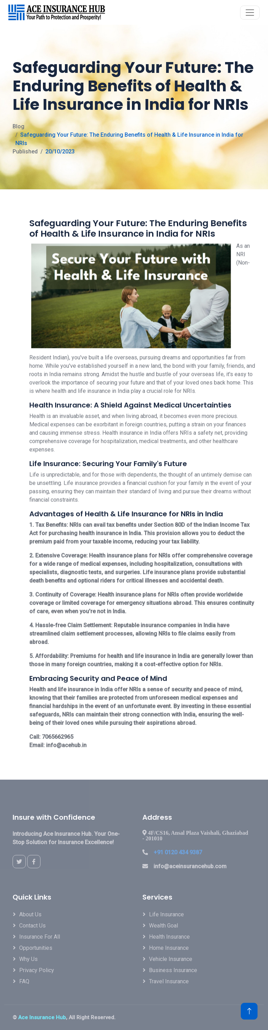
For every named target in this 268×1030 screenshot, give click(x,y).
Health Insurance (169, 936)
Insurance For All (39, 936)
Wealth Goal (163, 925)
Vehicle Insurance (170, 959)
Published (25, 151)
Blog (18, 126)
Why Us (28, 959)
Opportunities (35, 948)
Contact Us (32, 925)
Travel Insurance (169, 981)
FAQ (24, 981)
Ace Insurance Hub (42, 1017)
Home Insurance (169, 948)
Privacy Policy (36, 970)
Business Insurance (173, 970)
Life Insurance (166, 914)
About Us (30, 914)
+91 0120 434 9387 (178, 852)
